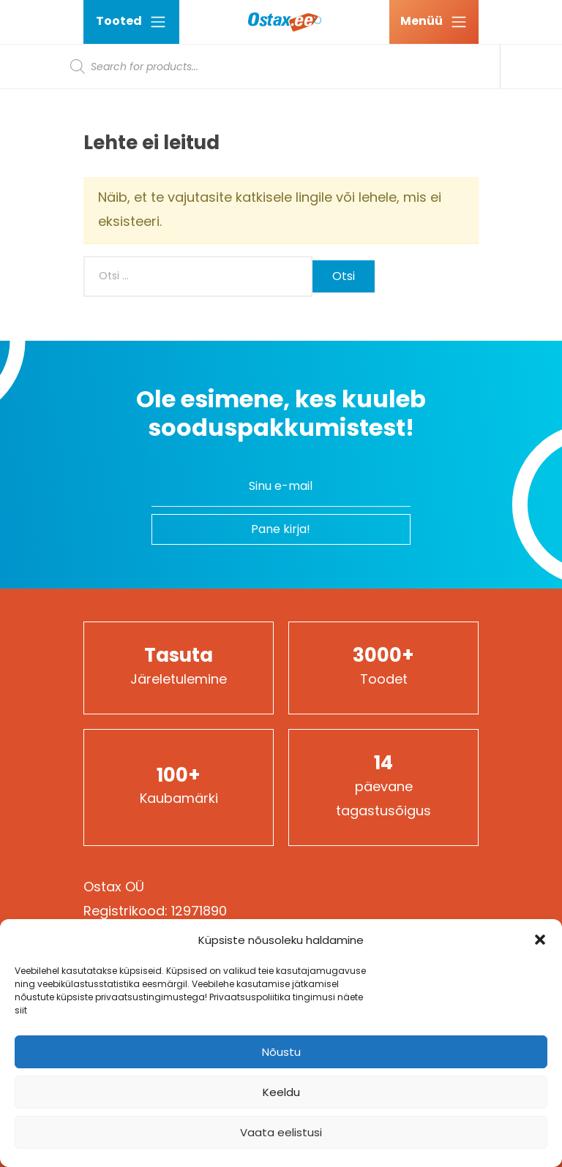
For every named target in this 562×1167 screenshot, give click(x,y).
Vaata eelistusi (281, 1132)
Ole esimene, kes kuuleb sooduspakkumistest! (281, 413)
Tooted (131, 21)
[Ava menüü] (434, 22)
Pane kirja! (280, 529)
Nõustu (281, 1052)
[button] (540, 939)
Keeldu (281, 1092)
